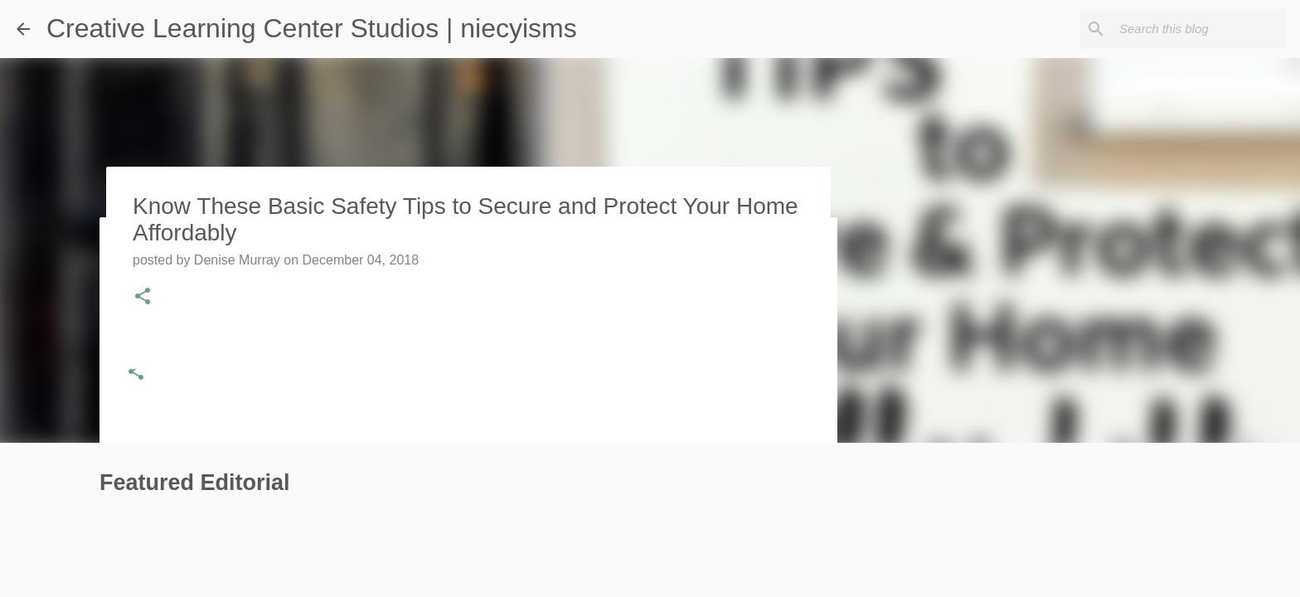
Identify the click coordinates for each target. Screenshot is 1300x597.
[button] (136, 373)
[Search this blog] (1200, 29)
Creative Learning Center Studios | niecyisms (311, 28)
